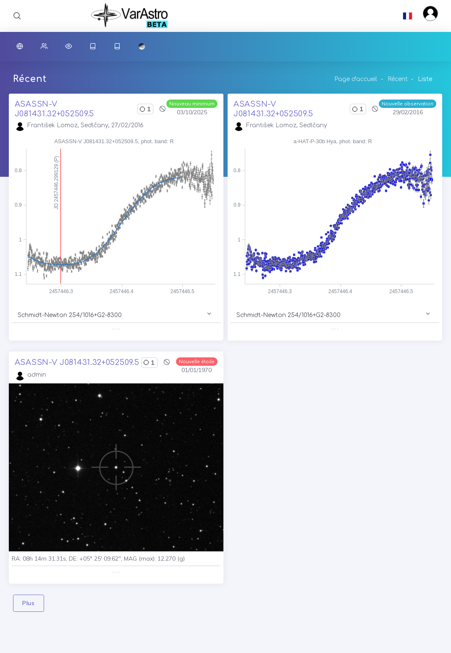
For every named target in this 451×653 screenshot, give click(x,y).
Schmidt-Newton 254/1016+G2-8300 (70, 315)
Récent (398, 79)
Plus (28, 603)
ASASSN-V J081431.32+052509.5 (77, 362)
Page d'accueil (355, 79)
